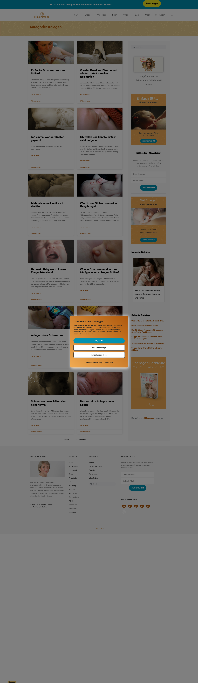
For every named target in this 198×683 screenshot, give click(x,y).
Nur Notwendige (99, 348)
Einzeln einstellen (98, 355)
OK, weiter (99, 341)
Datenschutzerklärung (93, 363)
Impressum (108, 363)
